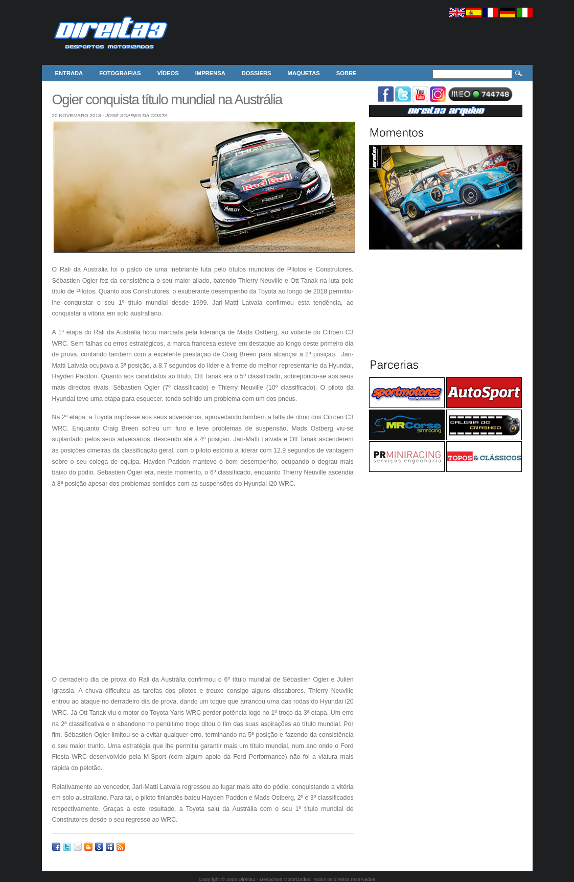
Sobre (346, 73)
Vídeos (167, 73)
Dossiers (256, 73)
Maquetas (304, 73)
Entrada (69, 73)
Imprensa (210, 73)
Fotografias (120, 73)
